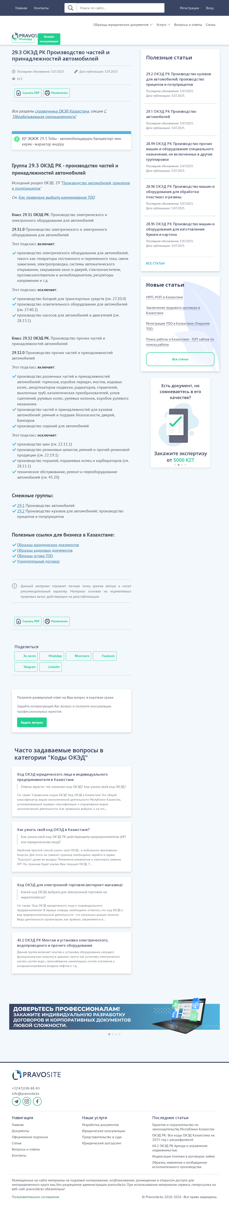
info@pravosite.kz (25, 1093)
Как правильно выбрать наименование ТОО (56, 197)
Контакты (41, 8)
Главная (21, 8)
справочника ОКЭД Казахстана (62, 111)
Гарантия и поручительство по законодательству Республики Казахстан (183, 1126)
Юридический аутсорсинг (102, 1143)
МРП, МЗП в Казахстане (164, 297)
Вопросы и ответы (188, 24)
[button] (148, 424)
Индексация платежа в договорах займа (183, 1156)
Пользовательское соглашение (35, 1197)
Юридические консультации (103, 1131)
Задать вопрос (32, 722)
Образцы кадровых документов (45, 550)
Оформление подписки (30, 1137)
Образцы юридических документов (120, 24)
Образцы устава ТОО (35, 555)
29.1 (21, 505)
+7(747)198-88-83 (26, 1088)
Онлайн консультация (49, 39)
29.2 (21, 511)
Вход (210, 8)
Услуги (161, 24)
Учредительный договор (38, 561)
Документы (20, 1131)
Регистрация (189, 8)
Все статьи (180, 359)
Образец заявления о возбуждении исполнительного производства (179, 1164)
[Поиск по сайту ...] (121, 8)
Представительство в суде (102, 1137)
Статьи (210, 24)
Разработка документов (100, 1124)
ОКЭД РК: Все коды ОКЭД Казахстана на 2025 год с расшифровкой (183, 1137)
